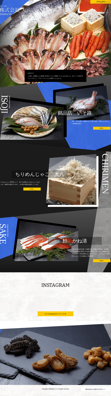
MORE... (101, 128)
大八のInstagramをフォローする (55, 314)
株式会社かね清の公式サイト (96, 389)
